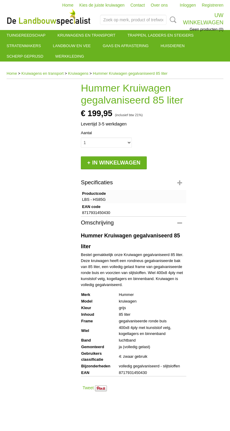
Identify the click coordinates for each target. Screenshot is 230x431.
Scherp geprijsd (25, 56)
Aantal (86, 133)
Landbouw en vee (72, 46)
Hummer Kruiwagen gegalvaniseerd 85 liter (130, 73)
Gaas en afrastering (126, 46)
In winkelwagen (116, 163)
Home (67, 5)
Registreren (212, 5)
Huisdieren (172, 46)
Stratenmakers (24, 46)
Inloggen (188, 5)
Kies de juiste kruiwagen (102, 5)
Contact (137, 5)
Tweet (88, 387)
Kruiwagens (78, 73)
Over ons (159, 5)
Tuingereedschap (26, 35)
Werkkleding (69, 56)
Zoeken (171, 19)
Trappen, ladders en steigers (160, 35)
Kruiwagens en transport (86, 35)
